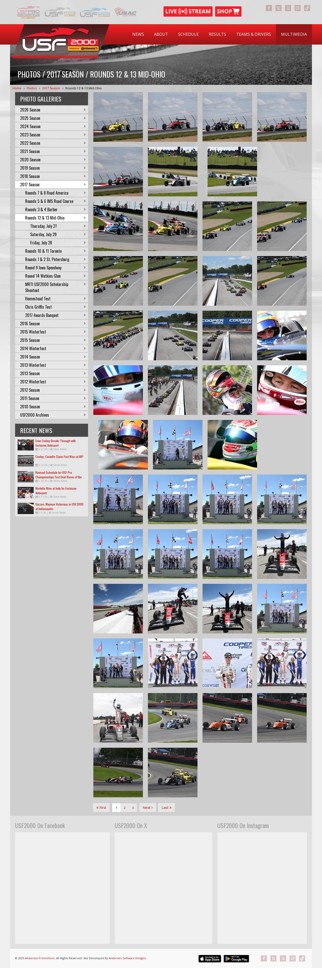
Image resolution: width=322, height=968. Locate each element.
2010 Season (53, 407)
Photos (32, 88)
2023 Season (53, 135)
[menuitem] (138, 34)
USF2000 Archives (53, 415)
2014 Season (53, 357)
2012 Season (53, 390)
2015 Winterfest (53, 332)
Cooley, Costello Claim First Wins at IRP (59, 456)
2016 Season (53, 323)
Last (167, 807)
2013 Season (53, 373)
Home (17, 88)
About (161, 34)
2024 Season (53, 126)
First (101, 807)
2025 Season (53, 118)
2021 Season (53, 151)
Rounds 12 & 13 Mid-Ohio (83, 88)
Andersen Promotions (40, 958)
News (138, 34)
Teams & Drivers (253, 34)
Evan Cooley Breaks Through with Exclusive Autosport (55, 443)
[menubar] (219, 34)
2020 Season (53, 160)
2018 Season (53, 176)
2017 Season (51, 88)
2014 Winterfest (53, 348)
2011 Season (53, 398)
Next (148, 807)
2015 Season (53, 340)
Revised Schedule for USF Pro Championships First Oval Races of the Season (58, 477)
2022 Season (53, 143)
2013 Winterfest (53, 365)
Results (217, 34)
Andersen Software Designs (127, 958)
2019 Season (53, 168)
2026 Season (53, 110)
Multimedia (294, 34)
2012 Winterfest (53, 382)
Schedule (188, 34)
